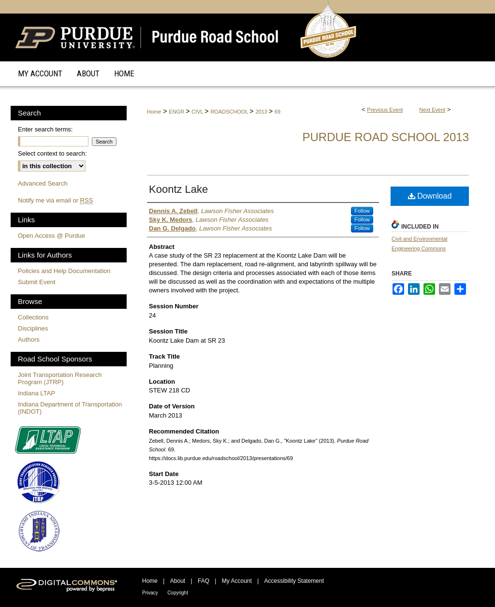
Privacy (150, 592)
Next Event (432, 110)
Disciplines (33, 328)
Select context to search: (52, 153)
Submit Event (36, 282)
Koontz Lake (178, 189)
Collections (33, 317)
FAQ (203, 581)
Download (430, 196)
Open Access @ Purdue (51, 235)
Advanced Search (43, 183)
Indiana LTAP (36, 393)
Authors (29, 339)
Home (154, 112)
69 (277, 112)
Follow (362, 211)
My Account (237, 581)
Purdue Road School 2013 (385, 137)
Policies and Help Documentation (64, 271)
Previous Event (385, 110)
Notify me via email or (55, 200)
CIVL (197, 112)
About (177, 581)
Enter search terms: (45, 129)
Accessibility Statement (294, 581)
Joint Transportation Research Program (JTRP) (60, 378)
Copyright (177, 592)
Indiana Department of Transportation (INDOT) (70, 408)
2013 (262, 112)
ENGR (177, 112)
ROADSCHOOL (229, 112)
